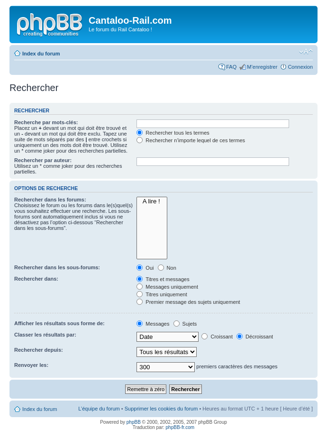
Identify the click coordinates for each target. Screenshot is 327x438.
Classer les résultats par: (45, 335)
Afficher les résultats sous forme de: (59, 323)
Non (167, 268)
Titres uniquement (161, 294)
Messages (152, 324)
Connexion (300, 67)
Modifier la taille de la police (306, 51)
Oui (145, 268)
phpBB (134, 422)
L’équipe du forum (98, 408)
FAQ (231, 67)
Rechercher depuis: (38, 350)
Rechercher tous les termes (172, 133)
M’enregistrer (262, 67)
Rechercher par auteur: (43, 160)
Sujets (185, 324)
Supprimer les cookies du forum (161, 408)
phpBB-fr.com (180, 427)
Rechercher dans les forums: (50, 199)
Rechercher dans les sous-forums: (57, 267)
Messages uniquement (167, 287)
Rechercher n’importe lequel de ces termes (190, 140)
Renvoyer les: (31, 365)
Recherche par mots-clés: (46, 122)
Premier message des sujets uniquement (188, 302)
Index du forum (41, 53)
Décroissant (254, 336)
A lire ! (151, 201)
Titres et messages (162, 279)
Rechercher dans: (36, 279)
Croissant (217, 336)
